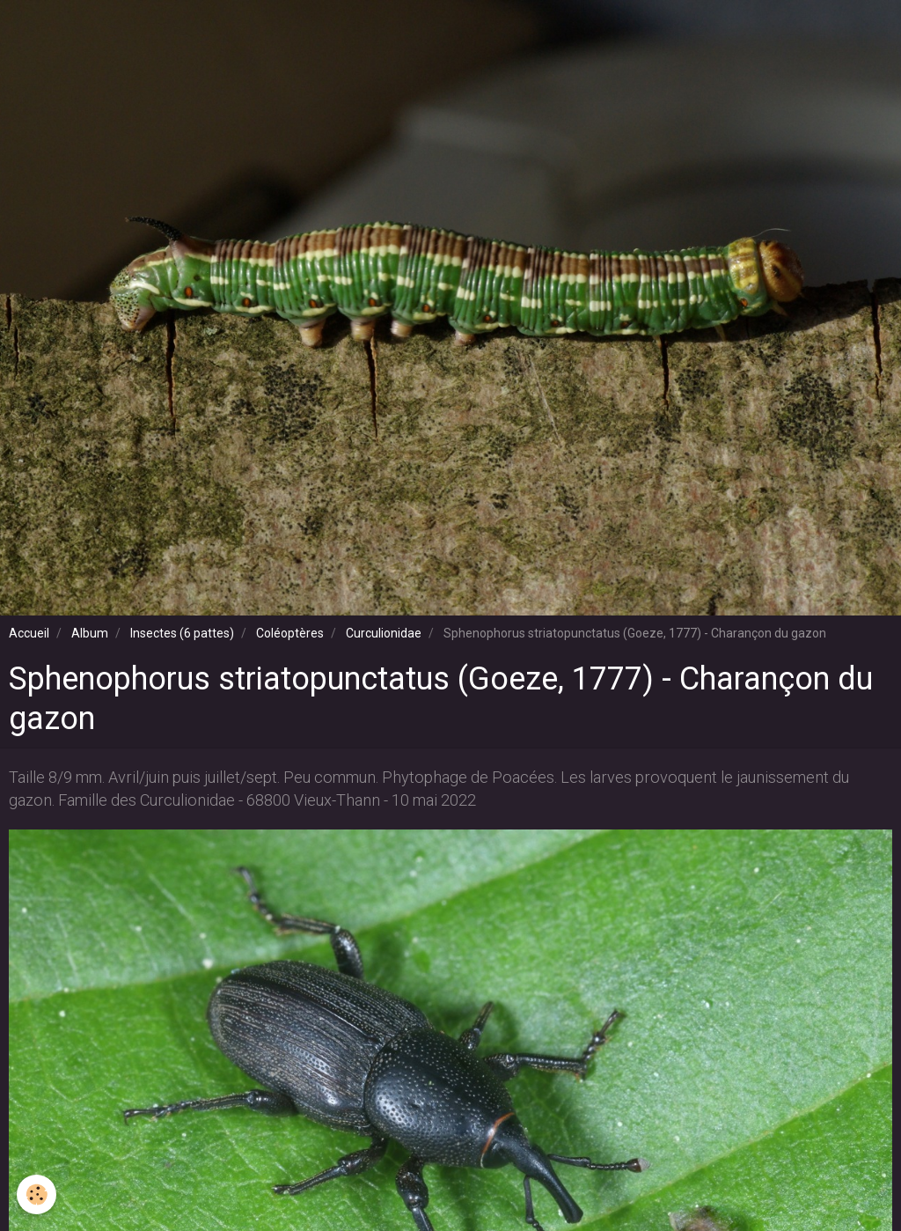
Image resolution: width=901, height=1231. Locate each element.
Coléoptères (290, 633)
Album (89, 633)
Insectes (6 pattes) (182, 633)
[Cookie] (37, 1194)
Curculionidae (383, 633)
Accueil (29, 633)
